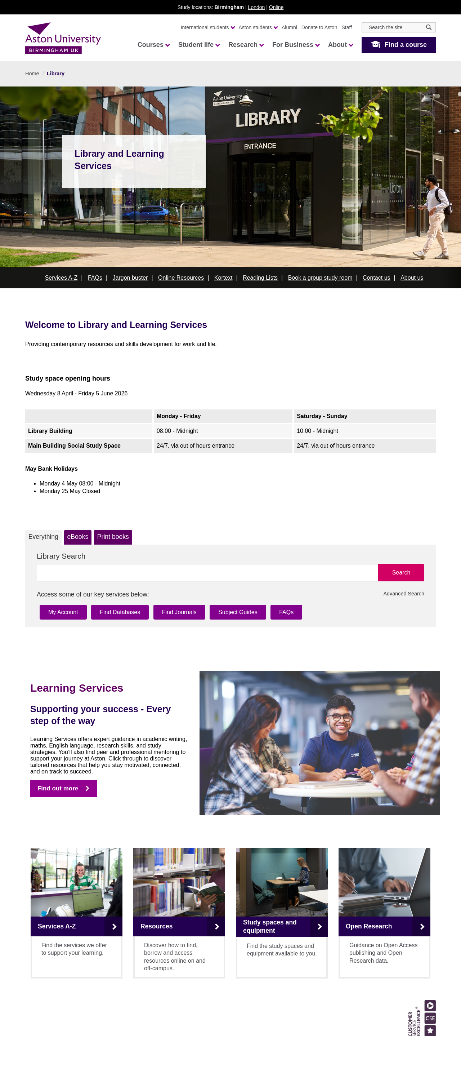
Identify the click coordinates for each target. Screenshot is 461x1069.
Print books (113, 536)
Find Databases (120, 612)
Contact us (376, 278)
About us (411, 278)
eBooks (78, 536)
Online (276, 7)
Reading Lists (260, 278)
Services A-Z (61, 278)
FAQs (95, 278)
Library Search (61, 556)
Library (55, 73)
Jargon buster (130, 278)
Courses (153, 44)
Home (32, 73)
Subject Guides (238, 612)
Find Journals (179, 612)
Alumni (289, 27)
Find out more (57, 788)
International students (207, 27)
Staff (346, 27)
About (340, 44)
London (256, 7)
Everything (43, 536)
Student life (198, 44)
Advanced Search (403, 593)
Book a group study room (320, 278)
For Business (295, 44)
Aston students (258, 27)
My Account (63, 612)
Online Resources (181, 278)
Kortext (223, 278)
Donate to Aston (319, 27)
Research (245, 44)
